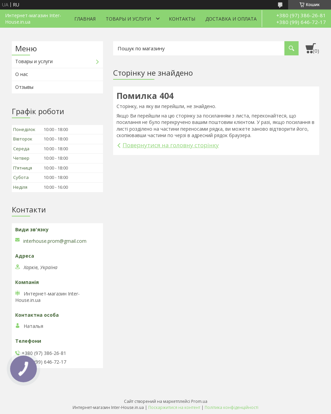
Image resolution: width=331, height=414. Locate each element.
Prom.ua (199, 401)
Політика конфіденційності (231, 407)
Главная (85, 19)
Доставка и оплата (231, 19)
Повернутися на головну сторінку (171, 145)
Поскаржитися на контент (174, 407)
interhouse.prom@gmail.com (54, 241)
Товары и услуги (128, 19)
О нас (21, 74)
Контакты (182, 19)
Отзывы (24, 87)
